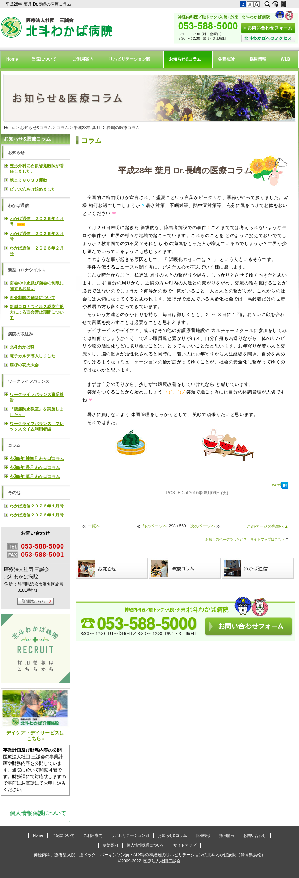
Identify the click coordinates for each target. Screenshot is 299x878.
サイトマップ (184, 845)
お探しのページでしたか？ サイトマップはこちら (245, 539)
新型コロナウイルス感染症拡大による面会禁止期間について (37, 312)
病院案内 (110, 845)
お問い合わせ (254, 835)
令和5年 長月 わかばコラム (35, 467)
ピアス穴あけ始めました (32, 189)
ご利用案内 (83, 59)
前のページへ (154, 526)
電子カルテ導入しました (32, 356)
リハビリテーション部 (129, 59)
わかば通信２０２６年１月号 (37, 506)
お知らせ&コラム (185, 59)
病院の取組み (20, 334)
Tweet (275, 484)
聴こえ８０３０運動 (28, 180)
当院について (43, 59)
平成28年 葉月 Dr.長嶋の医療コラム (39, 4)
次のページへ (202, 526)
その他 (14, 492)
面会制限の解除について (32, 297)
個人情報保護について (38, 813)
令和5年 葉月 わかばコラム (35, 476)
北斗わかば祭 (22, 347)
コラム (62, 127)
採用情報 (258, 59)
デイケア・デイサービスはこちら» (35, 714)
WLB (285, 59)
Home (12, 59)
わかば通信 (18, 205)
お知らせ (16, 152)
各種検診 (226, 59)
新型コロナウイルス (26, 270)
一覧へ (94, 526)
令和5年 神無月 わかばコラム (37, 458)
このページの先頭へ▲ (267, 526)
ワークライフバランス (28, 381)
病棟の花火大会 (24, 365)
